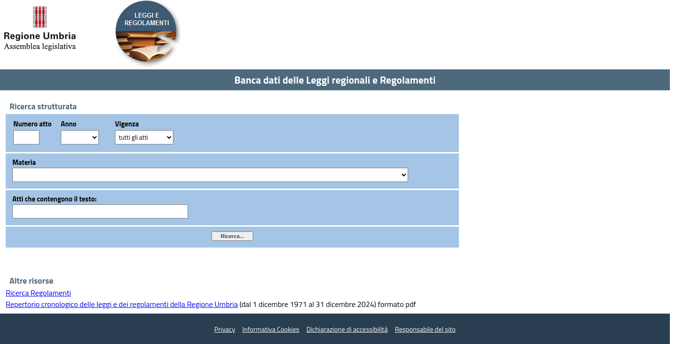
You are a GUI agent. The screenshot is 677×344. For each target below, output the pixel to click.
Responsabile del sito (425, 329)
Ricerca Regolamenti (38, 292)
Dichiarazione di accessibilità (347, 329)
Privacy (224, 329)
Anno (68, 123)
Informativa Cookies (270, 329)
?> (80, 137)
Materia (24, 162)
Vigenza (127, 123)
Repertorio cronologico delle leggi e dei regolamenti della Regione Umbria (122, 304)
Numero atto (32, 123)
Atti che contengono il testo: (54, 198)
